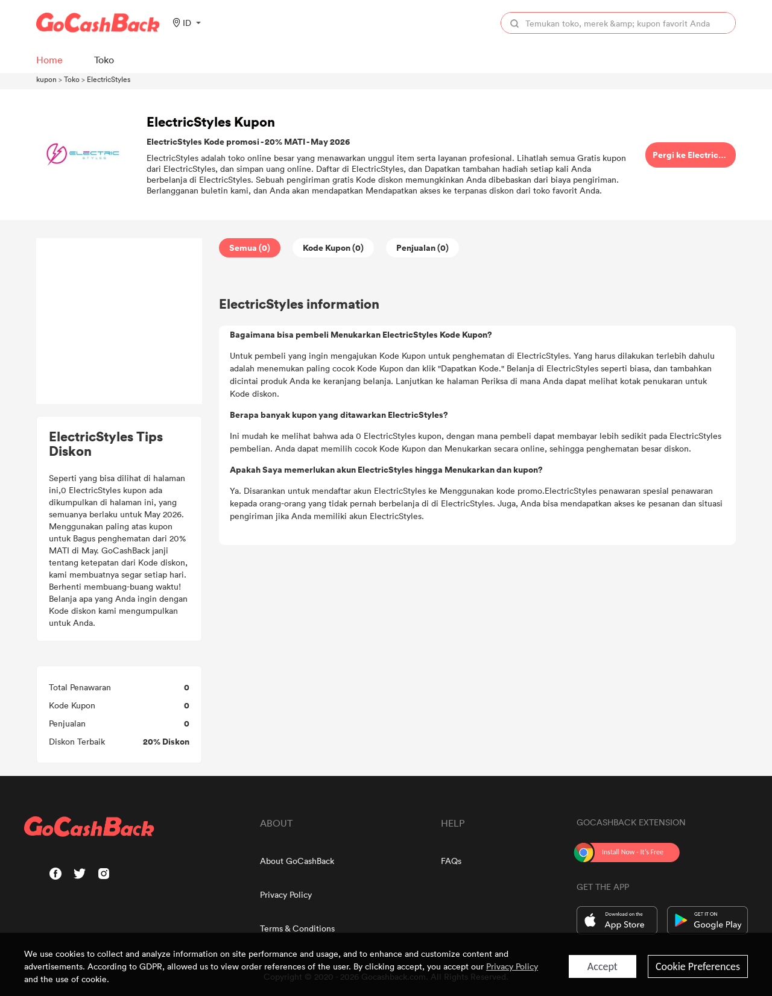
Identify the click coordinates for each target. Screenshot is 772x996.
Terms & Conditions (297, 928)
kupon (46, 79)
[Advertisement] (119, 321)
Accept (602, 966)
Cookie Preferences (698, 966)
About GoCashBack (297, 860)
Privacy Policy (286, 894)
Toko (72, 79)
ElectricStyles (108, 79)
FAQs (451, 860)
